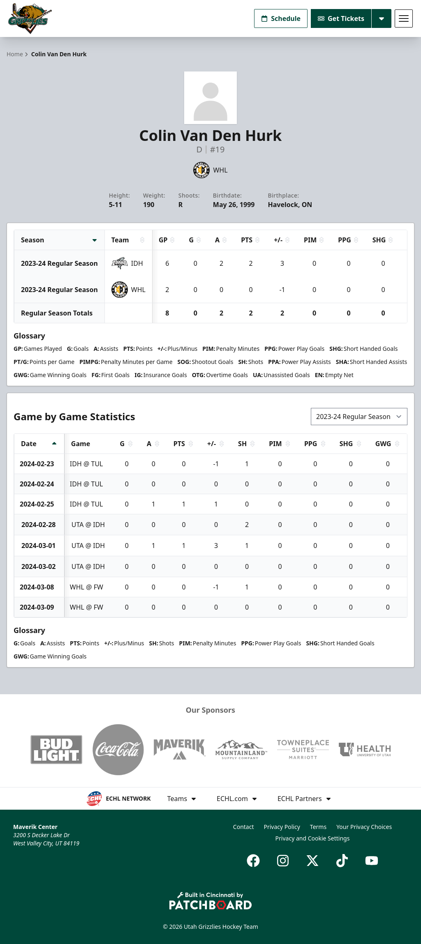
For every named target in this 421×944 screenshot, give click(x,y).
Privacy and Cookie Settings (312, 838)
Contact (243, 827)
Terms (318, 827)
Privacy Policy (282, 827)
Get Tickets (341, 18)
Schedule (281, 18)
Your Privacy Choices (364, 827)
